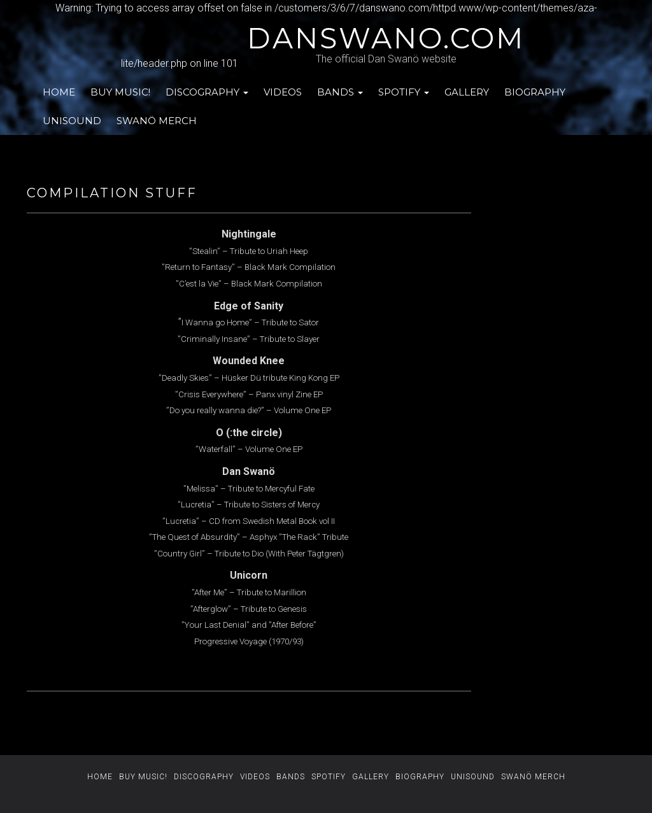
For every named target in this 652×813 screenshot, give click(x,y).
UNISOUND (72, 121)
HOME (59, 92)
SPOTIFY (403, 92)
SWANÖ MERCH (157, 121)
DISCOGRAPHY (207, 92)
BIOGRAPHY (534, 92)
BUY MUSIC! (120, 92)
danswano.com (386, 38)
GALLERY (466, 92)
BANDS (340, 92)
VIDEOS (283, 92)
